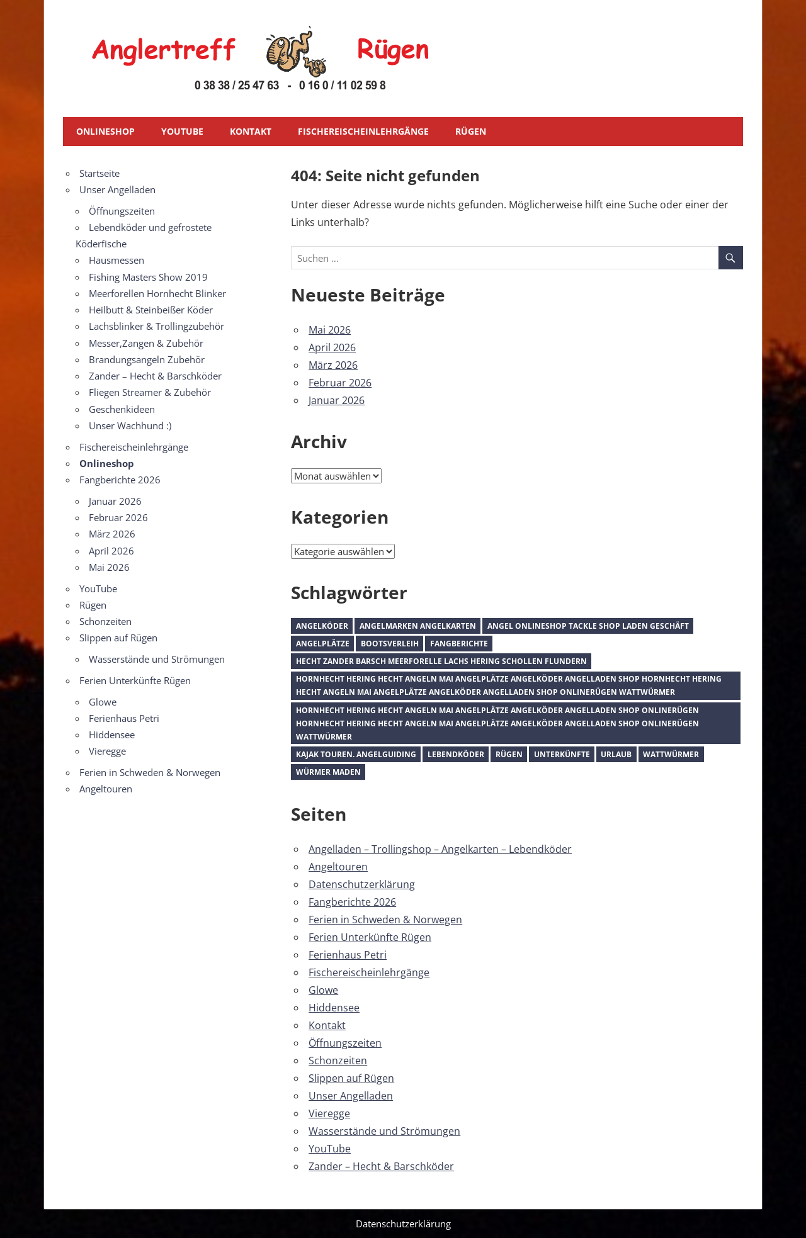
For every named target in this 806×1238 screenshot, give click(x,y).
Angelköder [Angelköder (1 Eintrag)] (322, 626)
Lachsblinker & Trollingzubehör (156, 326)
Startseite (99, 173)
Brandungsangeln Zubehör (147, 359)
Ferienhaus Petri (348, 955)
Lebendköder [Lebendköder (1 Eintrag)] (456, 754)
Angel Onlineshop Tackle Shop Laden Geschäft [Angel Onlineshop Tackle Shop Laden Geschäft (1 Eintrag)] (588, 626)
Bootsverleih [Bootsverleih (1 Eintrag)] (390, 643)
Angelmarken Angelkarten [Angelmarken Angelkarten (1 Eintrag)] (418, 626)
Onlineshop (105, 131)
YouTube (182, 131)
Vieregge (329, 1113)
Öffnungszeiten (345, 1043)
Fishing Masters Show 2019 (148, 277)
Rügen (470, 131)
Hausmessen (116, 260)
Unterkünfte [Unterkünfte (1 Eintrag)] (562, 754)
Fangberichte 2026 (352, 902)
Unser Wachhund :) (130, 425)
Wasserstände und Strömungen (384, 1131)
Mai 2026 (330, 330)
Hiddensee (334, 1008)
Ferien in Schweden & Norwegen (385, 919)
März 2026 (333, 365)
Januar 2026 (337, 400)
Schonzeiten (338, 1060)
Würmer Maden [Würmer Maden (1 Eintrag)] (328, 772)
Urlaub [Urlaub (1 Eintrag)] (616, 754)
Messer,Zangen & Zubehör (146, 343)
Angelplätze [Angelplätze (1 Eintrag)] (322, 643)
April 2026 (332, 347)
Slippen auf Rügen (351, 1078)
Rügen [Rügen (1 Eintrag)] (509, 754)
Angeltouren (338, 867)
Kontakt (250, 131)
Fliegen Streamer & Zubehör (150, 392)
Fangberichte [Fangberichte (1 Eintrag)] (459, 643)
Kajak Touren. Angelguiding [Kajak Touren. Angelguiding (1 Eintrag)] (356, 754)
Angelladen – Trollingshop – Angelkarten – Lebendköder (440, 849)
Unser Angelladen (351, 1096)
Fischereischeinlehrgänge (363, 131)
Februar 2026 (340, 383)
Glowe (323, 990)
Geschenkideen (122, 409)
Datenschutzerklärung (362, 884)
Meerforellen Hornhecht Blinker (157, 293)
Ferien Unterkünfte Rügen (370, 937)
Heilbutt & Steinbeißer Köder (151, 309)
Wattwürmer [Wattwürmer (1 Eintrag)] (671, 754)
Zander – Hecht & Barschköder (381, 1166)
